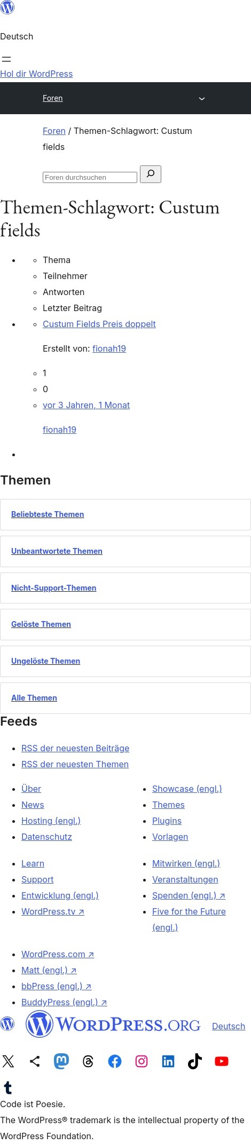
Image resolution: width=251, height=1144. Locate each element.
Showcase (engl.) (187, 788)
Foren (53, 97)
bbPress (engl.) (56, 986)
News (32, 804)
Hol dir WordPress (36, 73)
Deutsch (228, 1026)
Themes (168, 804)
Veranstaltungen (185, 879)
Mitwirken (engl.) (186, 863)
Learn (32, 863)
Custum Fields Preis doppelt (99, 324)
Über (31, 788)
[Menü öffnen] (6, 59)
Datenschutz (46, 836)
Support (37, 879)
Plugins (167, 820)
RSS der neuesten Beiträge (75, 748)
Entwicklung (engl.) (60, 895)
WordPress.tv (52, 911)
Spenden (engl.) (188, 895)
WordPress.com (58, 954)
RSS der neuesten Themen (75, 764)
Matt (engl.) (49, 970)
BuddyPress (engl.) (64, 1002)
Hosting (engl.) (51, 820)
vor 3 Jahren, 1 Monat (86, 405)
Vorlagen (170, 836)
